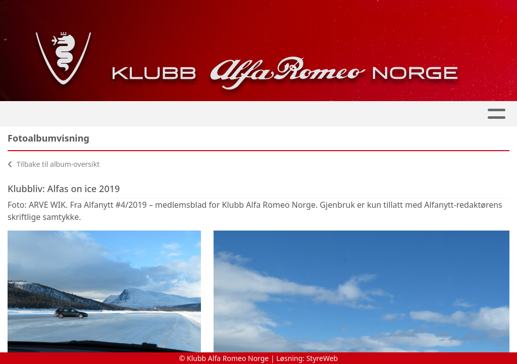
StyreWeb (322, 358)
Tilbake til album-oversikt (53, 164)
